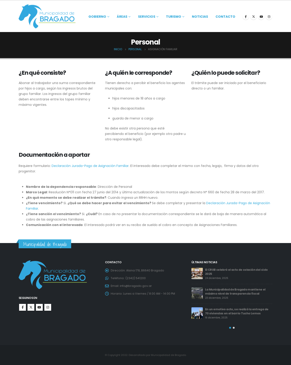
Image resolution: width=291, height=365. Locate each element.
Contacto (225, 16)
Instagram (47, 307)
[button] (230, 328)
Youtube (39, 307)
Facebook (22, 307)
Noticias (200, 16)
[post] (197, 273)
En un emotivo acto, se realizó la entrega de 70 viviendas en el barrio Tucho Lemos (236, 311)
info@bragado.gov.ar (136, 286)
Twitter (31, 307)
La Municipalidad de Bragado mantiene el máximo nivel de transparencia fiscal (235, 291)
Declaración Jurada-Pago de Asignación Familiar (90, 166)
